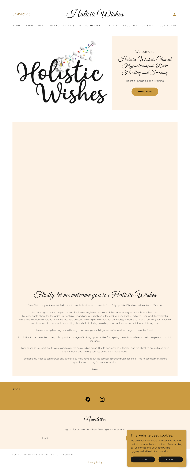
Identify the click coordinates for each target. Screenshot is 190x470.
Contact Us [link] (168, 25)
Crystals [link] (148, 25)
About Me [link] (130, 25)
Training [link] (111, 25)
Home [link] (17, 25)
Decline (143, 459)
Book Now (145, 91)
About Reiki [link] (34, 25)
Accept (170, 459)
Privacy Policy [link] (95, 462)
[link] (95, 15)
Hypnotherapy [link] (90, 25)
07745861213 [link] (21, 14)
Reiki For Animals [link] (61, 25)
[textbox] (81, 438)
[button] (175, 14)
